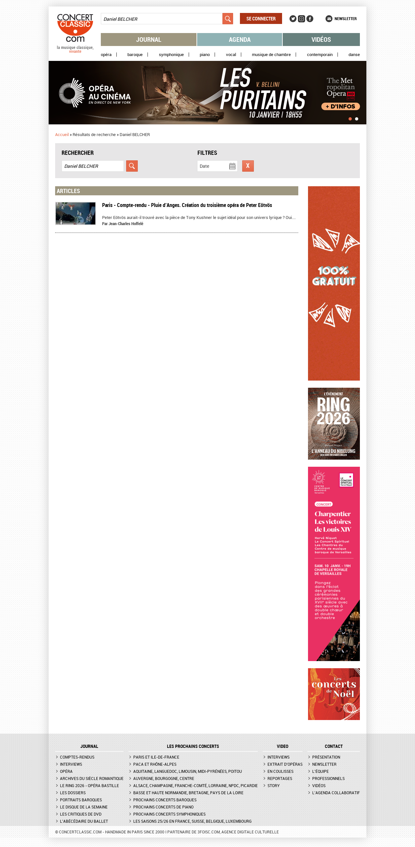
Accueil (62, 134)
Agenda (240, 39)
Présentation (326, 757)
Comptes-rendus (77, 757)
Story (273, 785)
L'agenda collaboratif (336, 792)
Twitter (293, 18)
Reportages (279, 778)
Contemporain (320, 54)
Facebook (310, 18)
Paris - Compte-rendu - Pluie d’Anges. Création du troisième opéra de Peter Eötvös (187, 205)
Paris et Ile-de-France (156, 757)
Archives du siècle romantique (92, 778)
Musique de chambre (271, 54)
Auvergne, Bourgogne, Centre (163, 778)
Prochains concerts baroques (164, 799)
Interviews (71, 764)
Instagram (301, 18)
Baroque (135, 54)
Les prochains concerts (193, 746)
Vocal (231, 54)
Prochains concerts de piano (163, 806)
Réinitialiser (248, 166)
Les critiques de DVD (80, 814)
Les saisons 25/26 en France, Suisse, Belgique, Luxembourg (192, 821)
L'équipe (320, 771)
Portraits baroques (81, 799)
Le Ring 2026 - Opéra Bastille (89, 785)
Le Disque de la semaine (84, 806)
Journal (148, 39)
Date (204, 166)
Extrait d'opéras (284, 764)
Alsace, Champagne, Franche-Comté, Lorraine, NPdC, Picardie (195, 785)
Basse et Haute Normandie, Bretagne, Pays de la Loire (188, 792)
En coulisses (280, 771)
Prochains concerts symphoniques (169, 814)
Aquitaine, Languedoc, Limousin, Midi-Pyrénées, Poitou (187, 771)
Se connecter (261, 18)
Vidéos (321, 39)
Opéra (106, 54)
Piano (205, 54)
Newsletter (346, 18)
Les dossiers (73, 792)
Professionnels (328, 778)
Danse (354, 54)
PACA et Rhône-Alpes (154, 764)
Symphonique (171, 54)
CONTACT (334, 746)
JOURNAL (89, 746)
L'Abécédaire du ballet (84, 821)
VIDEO (282, 746)
